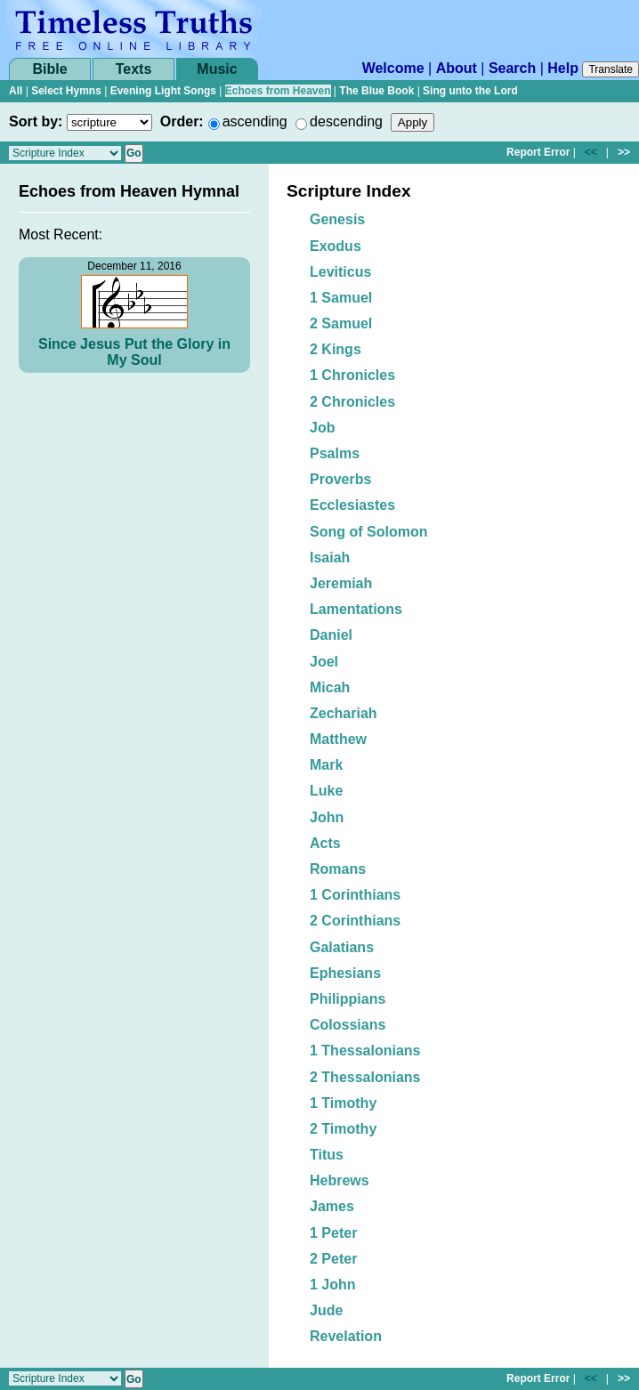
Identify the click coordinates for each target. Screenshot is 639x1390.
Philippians (347, 998)
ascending (254, 121)
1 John (333, 1284)
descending (346, 121)
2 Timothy (343, 1128)
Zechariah (343, 713)
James (332, 1206)
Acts (325, 843)
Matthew (338, 739)
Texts (134, 69)
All (15, 91)
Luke (326, 790)
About (456, 68)
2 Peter (333, 1258)
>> (624, 152)
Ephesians (345, 973)
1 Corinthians (355, 894)
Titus (327, 1154)
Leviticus (340, 271)
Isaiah (330, 557)
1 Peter (333, 1232)
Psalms (335, 453)
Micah (330, 687)
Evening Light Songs (163, 91)
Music (217, 69)
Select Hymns (66, 91)
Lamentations (356, 609)
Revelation (346, 1336)
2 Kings (335, 349)
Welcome (393, 68)
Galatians (342, 947)
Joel (324, 661)
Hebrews (339, 1180)
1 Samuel (341, 297)
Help (562, 68)
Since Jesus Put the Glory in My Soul (134, 352)
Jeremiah (341, 583)
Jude (326, 1310)
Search (512, 68)
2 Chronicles (352, 401)
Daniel (331, 634)
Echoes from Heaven (278, 91)
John (327, 817)
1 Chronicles (352, 375)
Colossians (347, 1024)
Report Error (538, 152)
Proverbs (340, 479)
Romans (338, 869)
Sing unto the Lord (470, 91)
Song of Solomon (368, 531)
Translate (610, 69)
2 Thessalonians (365, 1077)
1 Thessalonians (365, 1050)
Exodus (335, 246)
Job (322, 427)
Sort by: (35, 121)
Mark (326, 764)
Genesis (337, 219)
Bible (49, 69)
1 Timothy (343, 1103)
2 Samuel (341, 323)
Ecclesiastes (352, 505)
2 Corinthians (355, 920)
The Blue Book (376, 91)
